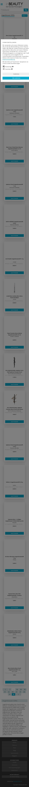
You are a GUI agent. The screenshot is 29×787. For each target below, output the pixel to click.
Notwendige (8, 66)
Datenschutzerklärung (9, 59)
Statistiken (7, 69)
